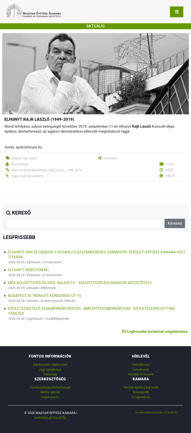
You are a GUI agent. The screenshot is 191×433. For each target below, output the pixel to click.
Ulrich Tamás (19, 164)
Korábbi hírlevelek (141, 374)
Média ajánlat (50, 392)
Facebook (110, 158)
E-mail (170, 164)
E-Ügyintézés (141, 397)
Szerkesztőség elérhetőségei (50, 387)
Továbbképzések (57, 318)
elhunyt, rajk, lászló (24, 158)
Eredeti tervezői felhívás (58, 301)
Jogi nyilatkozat (50, 369)
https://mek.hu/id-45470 (27, 176)
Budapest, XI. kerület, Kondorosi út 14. (45, 295)
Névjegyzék (141, 392)
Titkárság (50, 374)
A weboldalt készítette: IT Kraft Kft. (157, 412)
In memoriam (52, 262)
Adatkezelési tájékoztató (50, 364)
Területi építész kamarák (140, 387)
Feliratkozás (141, 364)
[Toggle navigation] (177, 12)
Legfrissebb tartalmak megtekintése (155, 331)
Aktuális (33, 288)
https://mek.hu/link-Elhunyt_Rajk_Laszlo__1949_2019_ (47, 170)
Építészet (33, 262)
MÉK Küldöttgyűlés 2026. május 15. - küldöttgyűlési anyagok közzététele (80, 283)
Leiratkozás (141, 369)
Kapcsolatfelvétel (50, 418)
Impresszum (50, 397)
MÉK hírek (48, 288)
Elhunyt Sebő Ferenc (28, 270)
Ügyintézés (35, 318)
